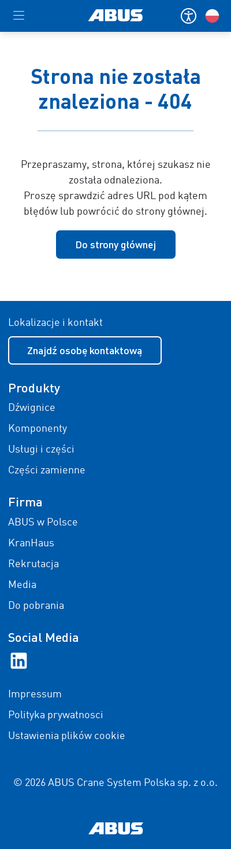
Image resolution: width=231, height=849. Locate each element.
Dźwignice (31, 408)
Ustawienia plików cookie (66, 736)
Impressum (35, 694)
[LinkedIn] (18, 660)
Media (22, 585)
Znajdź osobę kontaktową (84, 350)
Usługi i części (41, 449)
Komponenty (37, 429)
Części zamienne (46, 470)
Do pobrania (36, 606)
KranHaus (31, 543)
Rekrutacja (33, 564)
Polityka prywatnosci (55, 715)
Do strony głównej (115, 244)
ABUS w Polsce (43, 522)
